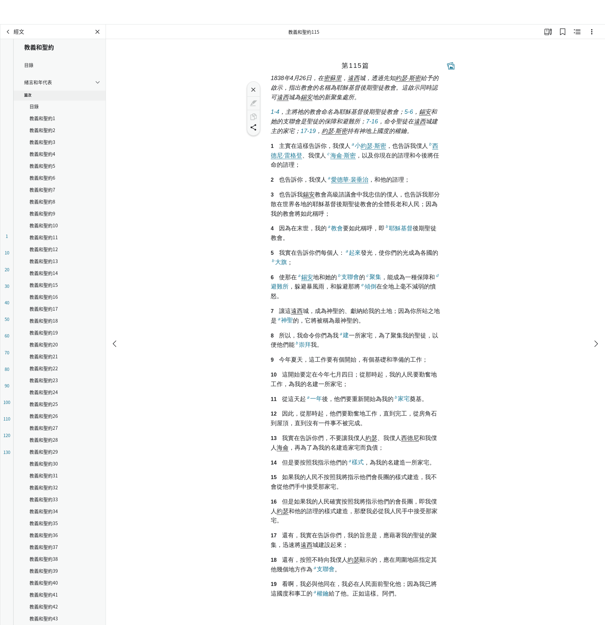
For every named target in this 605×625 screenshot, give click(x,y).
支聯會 (348, 277)
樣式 (356, 462)
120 (6, 435)
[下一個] (595, 319)
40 (7, 302)
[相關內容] (577, 31)
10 (7, 252)
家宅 (402, 398)
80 (7, 369)
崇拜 (303, 344)
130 (6, 452)
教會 (335, 228)
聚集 (373, 277)
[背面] (8, 31)
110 (6, 419)
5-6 (408, 112)
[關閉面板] (97, 31)
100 (6, 402)
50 (7, 319)
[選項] (591, 31)
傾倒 (368, 286)
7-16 (372, 121)
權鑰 (320, 593)
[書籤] (562, 31)
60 (7, 336)
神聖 (285, 320)
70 (7, 352)
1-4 (275, 112)
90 (7, 385)
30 (7, 286)
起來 (353, 252)
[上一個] (115, 319)
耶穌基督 (399, 228)
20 (7, 269)
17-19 (308, 131)
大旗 (279, 262)
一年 (314, 398)
